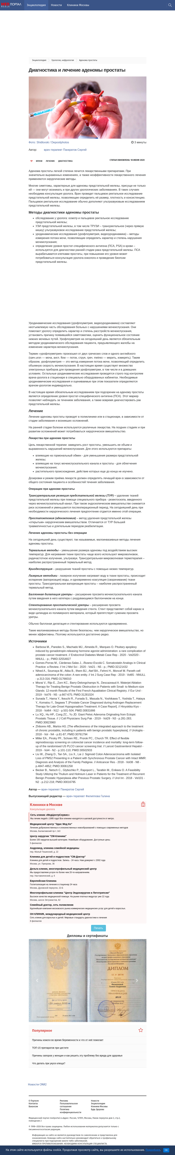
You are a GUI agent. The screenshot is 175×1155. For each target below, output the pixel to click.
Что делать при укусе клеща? (48, 1063)
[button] (37, 980)
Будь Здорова (97, 1109)
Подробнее (153, 1150)
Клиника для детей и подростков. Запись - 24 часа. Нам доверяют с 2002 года (67, 860)
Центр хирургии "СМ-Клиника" (48, 836)
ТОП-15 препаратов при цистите (50, 1047)
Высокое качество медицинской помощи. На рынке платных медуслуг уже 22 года (69, 896)
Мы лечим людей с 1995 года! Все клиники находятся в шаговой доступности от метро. (72, 818)
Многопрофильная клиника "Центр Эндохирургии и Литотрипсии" (70, 892)
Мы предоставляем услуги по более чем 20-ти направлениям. (60, 872)
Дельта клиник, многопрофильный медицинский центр (63, 868)
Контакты (33, 1103)
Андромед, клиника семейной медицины (54, 848)
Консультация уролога (42, 809)
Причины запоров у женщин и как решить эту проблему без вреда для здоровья (77, 1055)
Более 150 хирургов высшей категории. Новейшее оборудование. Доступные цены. (70, 840)
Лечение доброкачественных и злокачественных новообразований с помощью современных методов (79, 827)
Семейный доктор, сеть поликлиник (51, 904)
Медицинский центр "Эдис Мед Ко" (51, 824)
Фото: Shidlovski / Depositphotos (49, 142)
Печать (98, 928)
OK (166, 1150)
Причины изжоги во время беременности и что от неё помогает (68, 1040)
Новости (56, 5)
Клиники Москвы (78, 5)
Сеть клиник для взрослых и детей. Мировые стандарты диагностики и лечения (68, 917)
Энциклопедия (36, 5)
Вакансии (33, 1106)
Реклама (64, 1101)
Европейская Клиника (43, 880)
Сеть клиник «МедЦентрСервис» (50, 815)
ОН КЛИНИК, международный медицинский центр (60, 914)
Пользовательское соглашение (69, 1105)
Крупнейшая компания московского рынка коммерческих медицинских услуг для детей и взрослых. (78, 908)
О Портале (34, 1101)
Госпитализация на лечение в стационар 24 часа (53, 884)
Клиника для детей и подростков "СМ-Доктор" (58, 856)
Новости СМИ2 (37, 1084)
